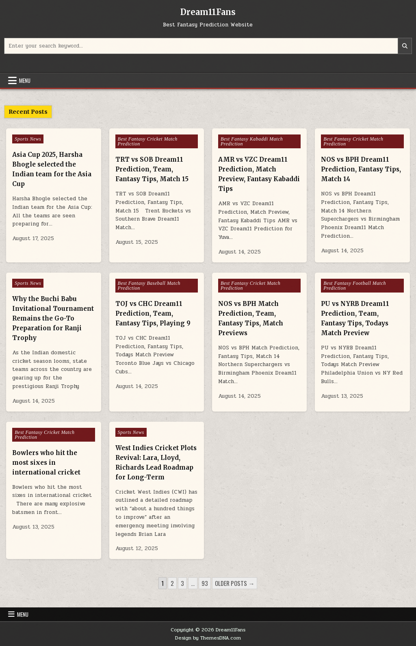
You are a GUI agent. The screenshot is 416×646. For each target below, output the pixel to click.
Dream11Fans (208, 12)
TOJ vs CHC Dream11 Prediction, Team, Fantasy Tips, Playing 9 (153, 313)
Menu (24, 80)
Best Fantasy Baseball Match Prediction (149, 285)
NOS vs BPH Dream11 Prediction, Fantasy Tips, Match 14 (361, 169)
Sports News (28, 139)
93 (205, 583)
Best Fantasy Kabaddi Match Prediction (252, 141)
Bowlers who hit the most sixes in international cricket (46, 462)
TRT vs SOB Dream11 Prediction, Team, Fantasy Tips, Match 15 (151, 169)
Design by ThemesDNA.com (208, 638)
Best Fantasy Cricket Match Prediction (148, 141)
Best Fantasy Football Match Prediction (354, 285)
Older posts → (234, 583)
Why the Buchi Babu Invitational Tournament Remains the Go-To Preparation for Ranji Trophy (53, 318)
